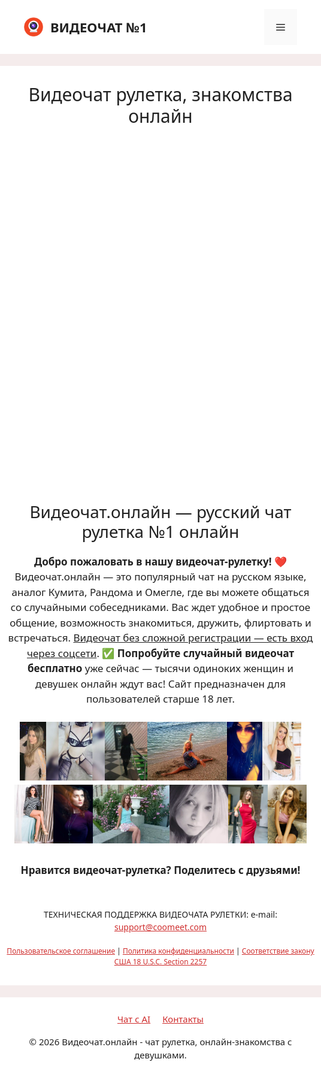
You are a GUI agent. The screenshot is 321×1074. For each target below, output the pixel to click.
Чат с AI (133, 1019)
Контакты (183, 1019)
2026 (49, 1042)
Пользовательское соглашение (61, 951)
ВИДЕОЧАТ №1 (98, 27)
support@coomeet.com (160, 927)
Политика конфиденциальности (178, 951)
